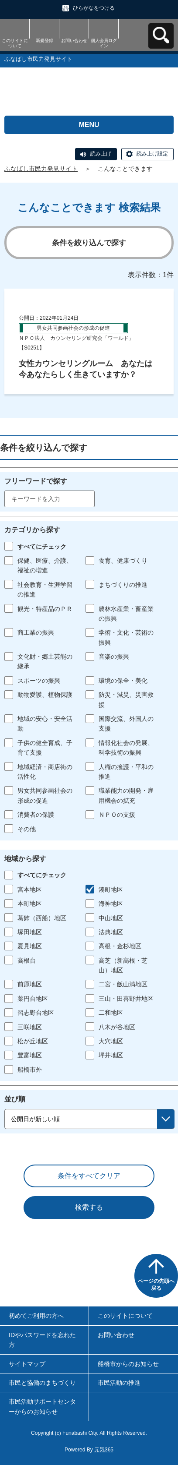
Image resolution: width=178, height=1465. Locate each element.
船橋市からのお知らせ (128, 1363)
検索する (89, 1207)
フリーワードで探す (35, 481)
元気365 (103, 1450)
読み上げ (100, 154)
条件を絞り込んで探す (89, 243)
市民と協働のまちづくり (42, 1382)
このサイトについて (15, 43)
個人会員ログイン (104, 43)
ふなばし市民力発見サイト (41, 168)
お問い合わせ (74, 40)
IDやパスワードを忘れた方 (42, 1339)
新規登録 (44, 40)
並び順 (14, 1099)
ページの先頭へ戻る (156, 1284)
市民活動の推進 (119, 1382)
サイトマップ (27, 1363)
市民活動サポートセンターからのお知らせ (42, 1406)
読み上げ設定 (152, 154)
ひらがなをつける (94, 8)
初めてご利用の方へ (36, 1315)
